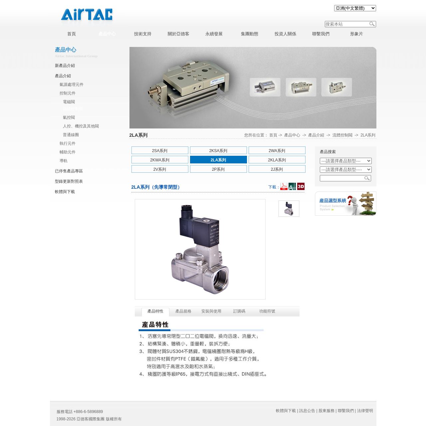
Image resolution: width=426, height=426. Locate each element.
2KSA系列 (218, 150)
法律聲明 (365, 410)
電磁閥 (69, 102)
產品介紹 (63, 76)
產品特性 (155, 311)
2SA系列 (160, 150)
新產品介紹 (65, 65)
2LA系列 (367, 135)
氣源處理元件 (72, 84)
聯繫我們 (346, 410)
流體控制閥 (73, 108)
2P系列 (218, 169)
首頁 (273, 135)
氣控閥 (69, 117)
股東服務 (326, 410)
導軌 (64, 160)
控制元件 (68, 93)
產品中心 (292, 135)
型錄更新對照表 (69, 181)
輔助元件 (68, 152)
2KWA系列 (159, 160)
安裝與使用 (211, 311)
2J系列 (277, 169)
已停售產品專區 (69, 171)
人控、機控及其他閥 (81, 126)
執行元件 (68, 143)
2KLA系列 (277, 160)
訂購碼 (239, 311)
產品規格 (183, 311)
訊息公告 (307, 410)
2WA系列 (277, 150)
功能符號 (267, 311)
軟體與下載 (65, 191)
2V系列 (159, 169)
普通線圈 (71, 134)
